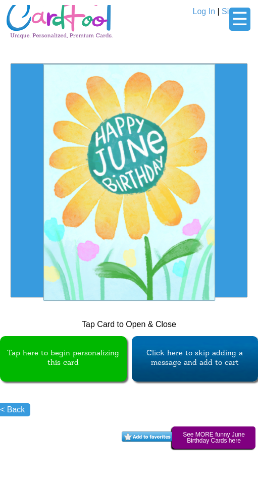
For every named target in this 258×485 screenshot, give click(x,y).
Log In (204, 11)
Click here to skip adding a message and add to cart (194, 358)
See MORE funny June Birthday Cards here (214, 437)
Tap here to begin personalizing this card (63, 358)
